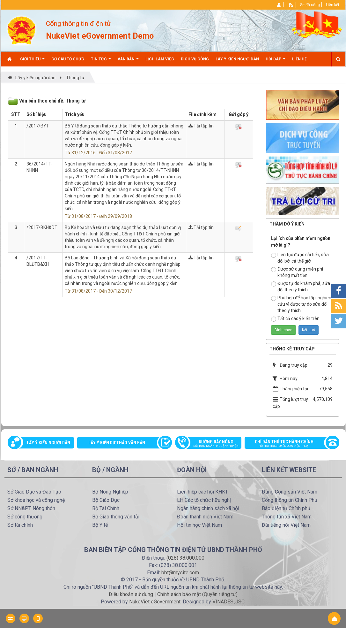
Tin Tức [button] (101, 61)
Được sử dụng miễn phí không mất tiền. (297, 272)
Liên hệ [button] (299, 59)
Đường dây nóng (211, 444)
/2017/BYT (37, 125)
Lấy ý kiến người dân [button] (237, 59)
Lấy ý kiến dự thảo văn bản (116, 442)
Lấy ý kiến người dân (48, 442)
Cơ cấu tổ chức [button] (67, 59)
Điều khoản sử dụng (131, 594)
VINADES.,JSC (228, 602)
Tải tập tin (201, 125)
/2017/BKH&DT (41, 227)
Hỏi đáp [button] (275, 61)
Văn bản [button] (128, 61)
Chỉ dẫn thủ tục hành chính (289, 444)
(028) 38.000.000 (185, 558)
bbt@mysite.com (180, 573)
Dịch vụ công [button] (195, 59)
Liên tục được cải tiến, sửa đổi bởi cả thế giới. (300, 258)
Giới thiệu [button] (32, 61)
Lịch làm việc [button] (159, 59)
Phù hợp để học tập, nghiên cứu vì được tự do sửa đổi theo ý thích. (301, 304)
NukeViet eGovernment (154, 602)
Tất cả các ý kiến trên (295, 319)
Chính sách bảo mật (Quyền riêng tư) (197, 594)
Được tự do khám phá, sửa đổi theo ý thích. (300, 286)
